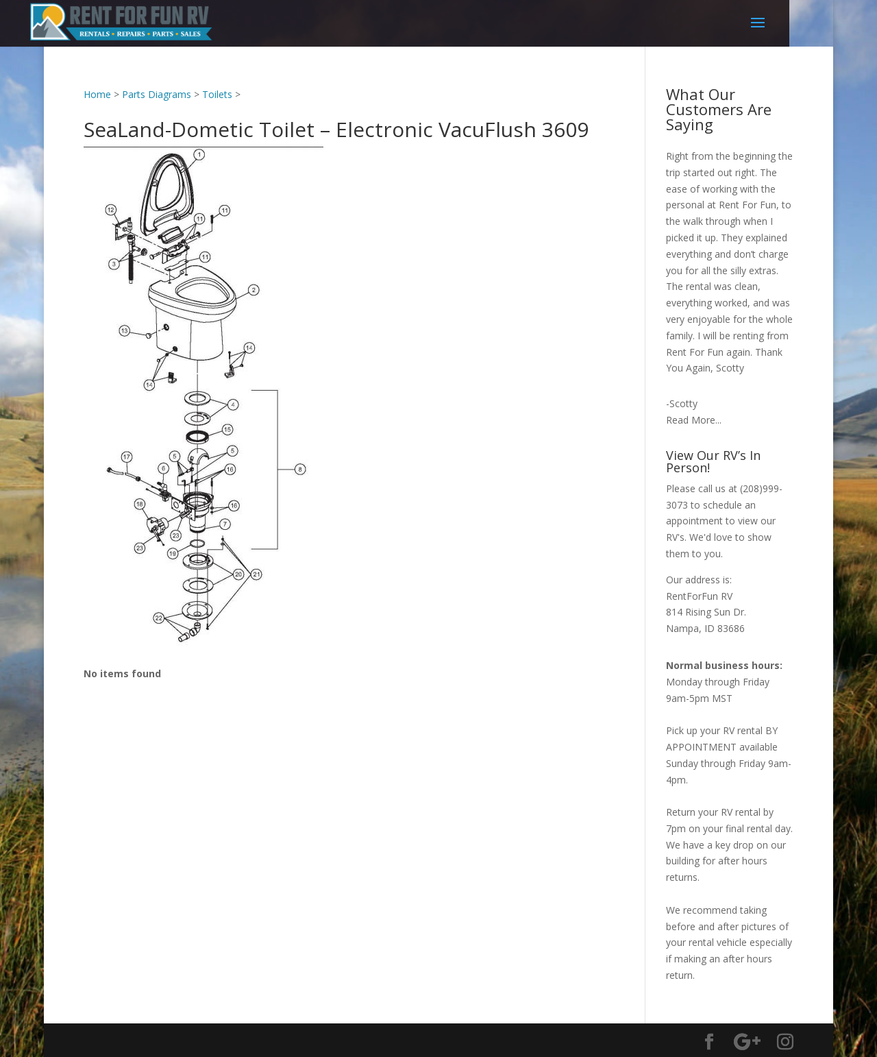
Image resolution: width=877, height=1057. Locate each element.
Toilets (217, 94)
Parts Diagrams (156, 94)
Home (97, 94)
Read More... (693, 419)
